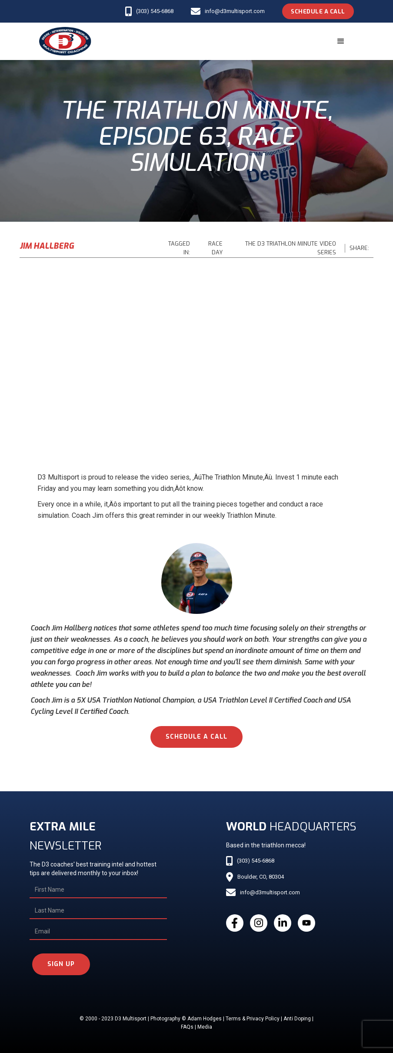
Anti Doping (297, 1019)
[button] (341, 41)
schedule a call (196, 737)
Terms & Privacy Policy (253, 1019)
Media (204, 1027)
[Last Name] (98, 911)
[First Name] (98, 890)
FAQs (187, 1027)
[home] (65, 41)
